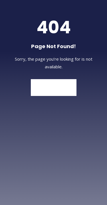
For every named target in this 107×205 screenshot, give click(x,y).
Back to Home (53, 87)
